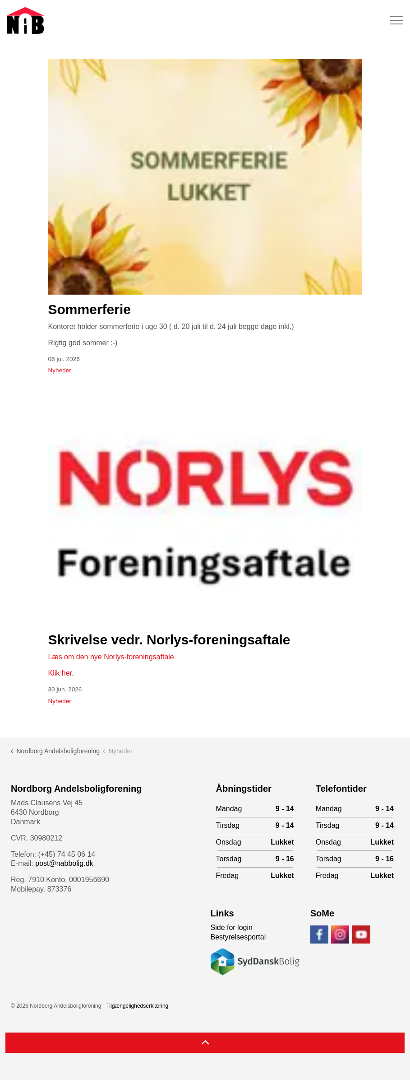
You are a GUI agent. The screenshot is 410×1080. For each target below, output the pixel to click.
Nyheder (59, 370)
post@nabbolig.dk (64, 863)
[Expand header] (396, 20)
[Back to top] (205, 1043)
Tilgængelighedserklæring (137, 1006)
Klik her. (61, 673)
